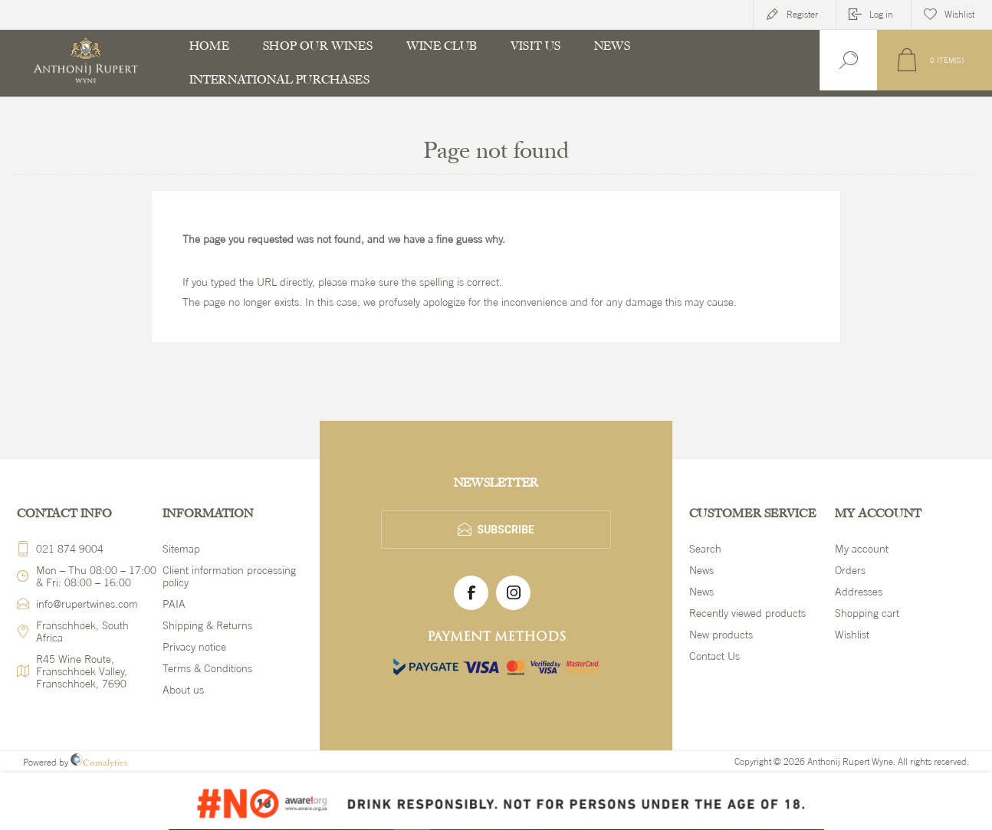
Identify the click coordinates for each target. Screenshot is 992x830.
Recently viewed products (747, 613)
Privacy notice (194, 647)
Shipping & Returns (207, 625)
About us (183, 690)
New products (721, 634)
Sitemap (181, 549)
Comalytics (99, 762)
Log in (881, 14)
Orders (850, 570)
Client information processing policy (229, 576)
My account (862, 549)
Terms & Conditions (207, 668)
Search (705, 549)
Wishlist (852, 634)
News (701, 570)
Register (802, 14)
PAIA (174, 604)
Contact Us (714, 656)
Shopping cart (867, 613)
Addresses (858, 592)
